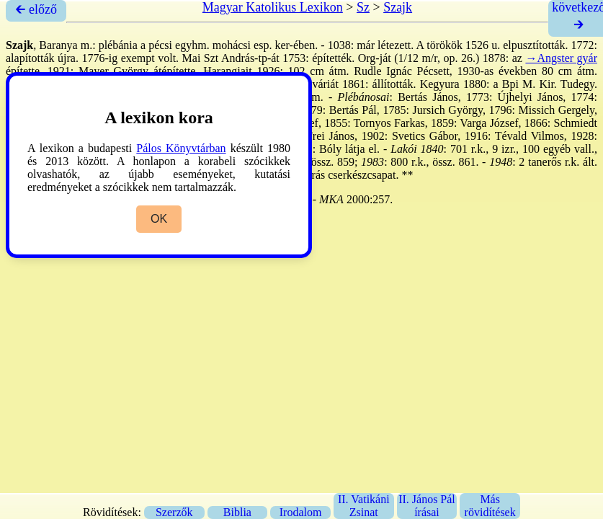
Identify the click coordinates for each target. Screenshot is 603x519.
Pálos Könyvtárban (180, 148)
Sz (363, 7)
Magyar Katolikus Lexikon (272, 7)
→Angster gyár (561, 58)
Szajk (397, 7)
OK (159, 219)
